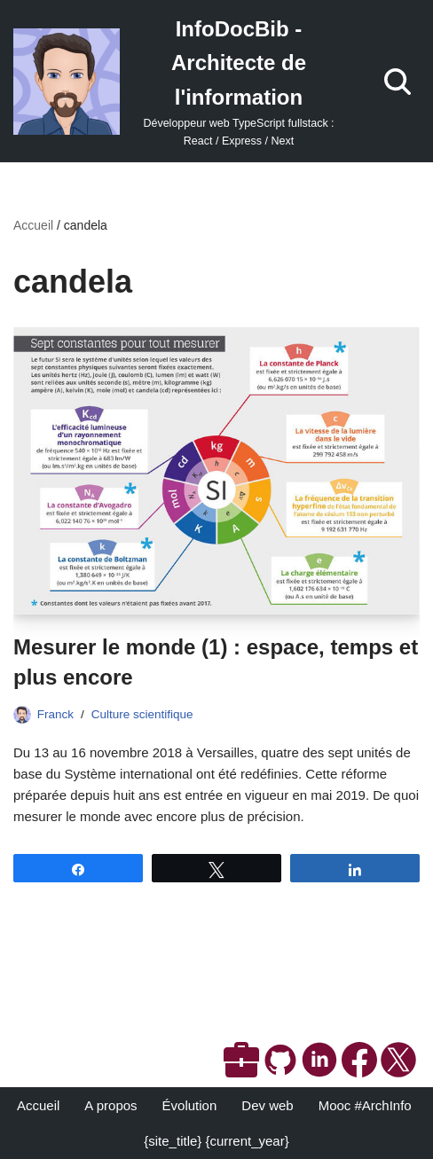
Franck (55, 714)
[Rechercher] (397, 81)
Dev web (267, 1105)
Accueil (33, 225)
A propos (110, 1105)
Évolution (189, 1105)
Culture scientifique (142, 714)
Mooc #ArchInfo (365, 1105)
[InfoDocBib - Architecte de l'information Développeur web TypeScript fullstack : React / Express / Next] (181, 81)
